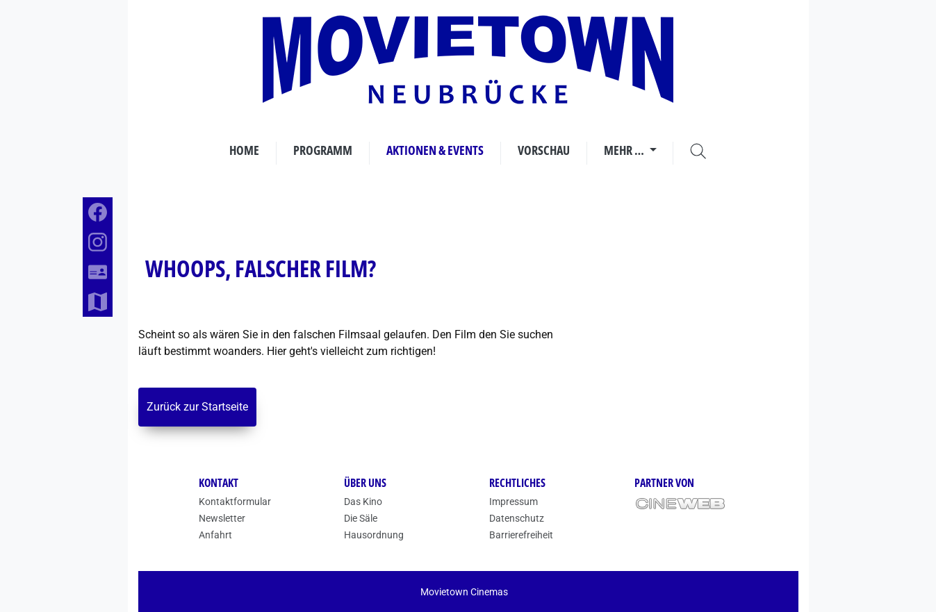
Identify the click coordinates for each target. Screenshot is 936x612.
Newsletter (222, 518)
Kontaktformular (235, 501)
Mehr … (625, 150)
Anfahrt (215, 534)
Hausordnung (374, 534)
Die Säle (360, 518)
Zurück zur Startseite (197, 406)
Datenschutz (516, 518)
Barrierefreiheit (521, 534)
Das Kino (363, 501)
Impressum (513, 501)
